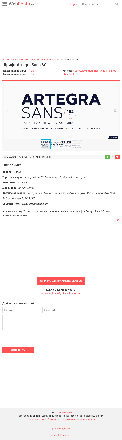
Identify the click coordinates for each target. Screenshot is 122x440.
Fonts (21, 4)
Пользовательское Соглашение (43, 419)
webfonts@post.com (61, 435)
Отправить (18, 349)
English (74, 4)
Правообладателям (61, 428)
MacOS (56, 293)
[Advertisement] (61, 33)
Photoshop (75, 293)
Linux (65, 293)
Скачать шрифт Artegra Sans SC (61, 280)
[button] (115, 110)
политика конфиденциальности (78, 419)
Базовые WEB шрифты (86, 70)
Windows (46, 293)
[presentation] (26, 339)
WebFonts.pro (65, 412)
